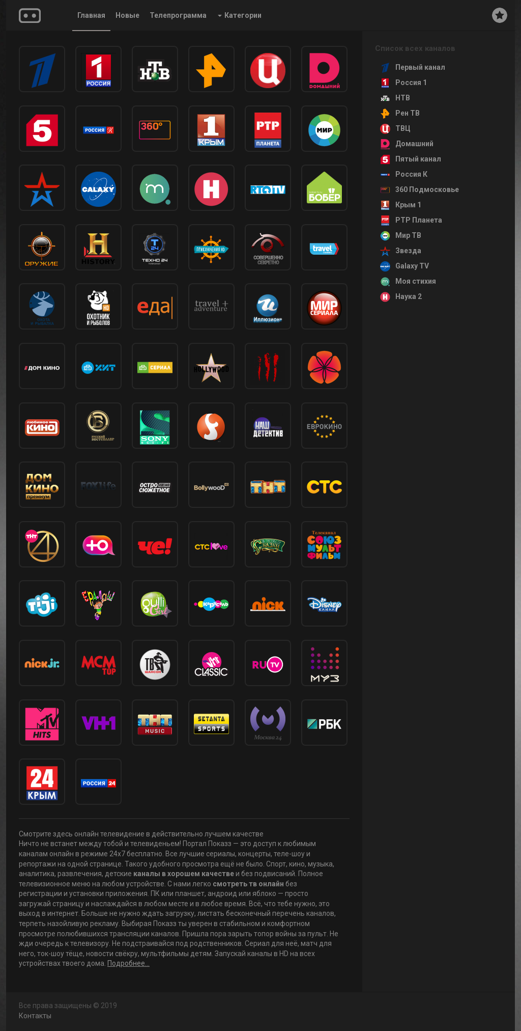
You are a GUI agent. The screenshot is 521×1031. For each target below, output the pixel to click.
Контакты (35, 1016)
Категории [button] (240, 15)
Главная (91, 15)
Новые (127, 15)
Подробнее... (128, 963)
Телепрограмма (178, 15)
